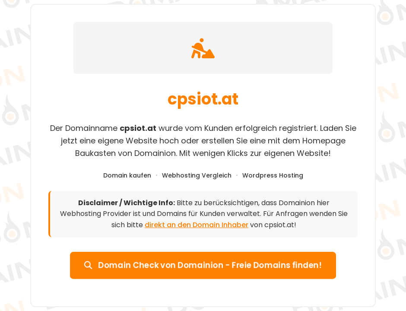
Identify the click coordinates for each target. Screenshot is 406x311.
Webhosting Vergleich (197, 175)
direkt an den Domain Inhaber (196, 225)
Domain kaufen (127, 175)
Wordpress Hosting (272, 175)
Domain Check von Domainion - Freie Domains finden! (203, 264)
